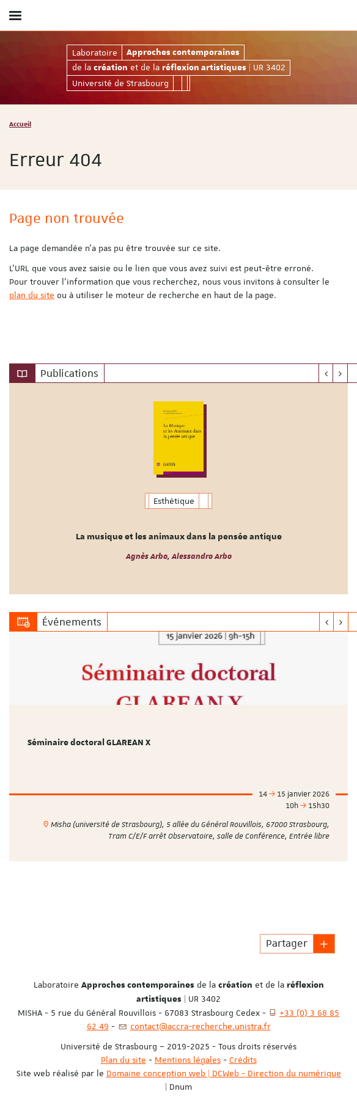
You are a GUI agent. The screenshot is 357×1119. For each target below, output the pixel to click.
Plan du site (123, 1059)
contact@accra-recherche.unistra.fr (200, 1026)
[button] (324, 943)
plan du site (31, 295)
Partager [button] (286, 943)
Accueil (20, 123)
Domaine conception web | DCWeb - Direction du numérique (223, 1073)
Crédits (243, 1059)
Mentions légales (188, 1059)
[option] (178, 488)
